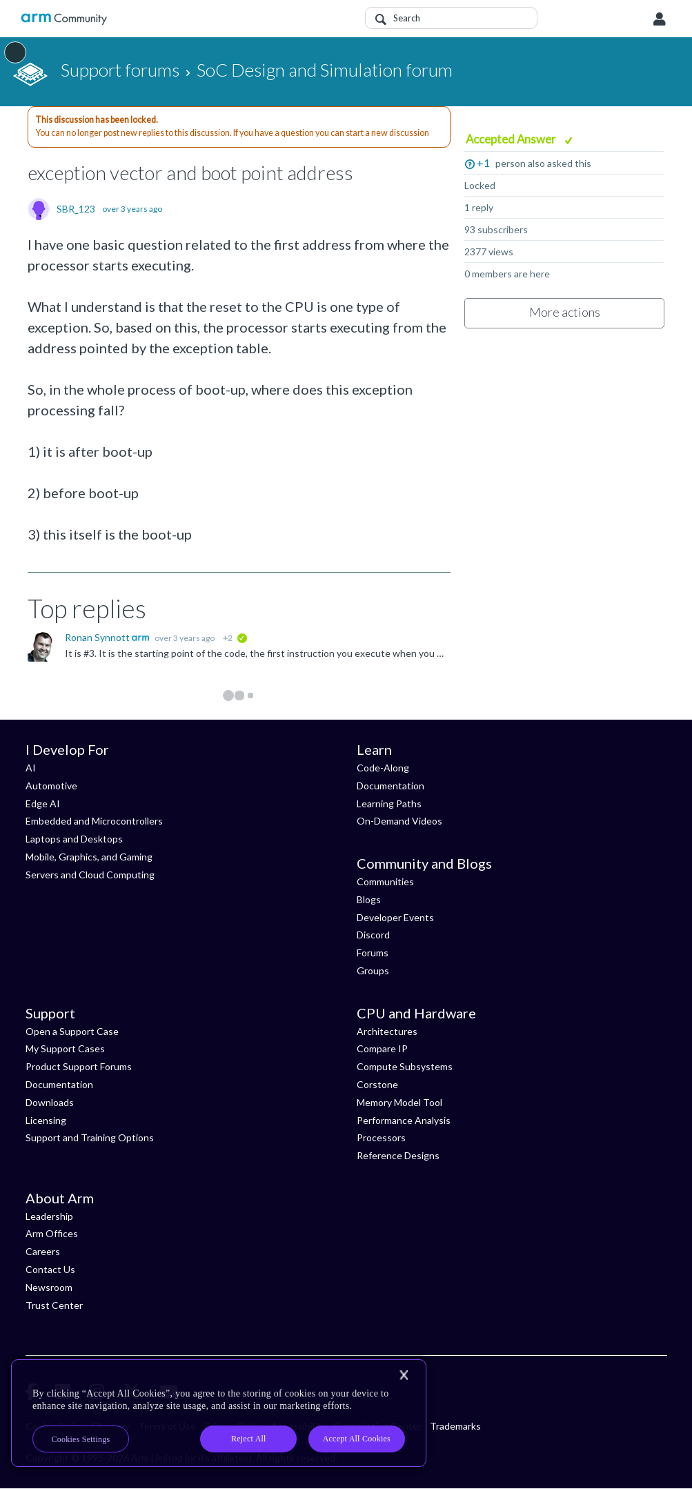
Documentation (390, 785)
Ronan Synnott (98, 637)
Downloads (50, 1102)
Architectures (387, 1031)
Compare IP (382, 1048)
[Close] (403, 1375)
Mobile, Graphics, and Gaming (89, 856)
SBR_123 (76, 209)
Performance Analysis (404, 1120)
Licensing (46, 1120)
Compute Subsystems (405, 1066)
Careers (43, 1251)
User (659, 19)
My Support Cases (65, 1048)
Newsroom (49, 1287)
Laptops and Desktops (74, 839)
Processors (381, 1137)
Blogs (369, 899)
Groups (373, 970)
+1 (483, 162)
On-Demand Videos (399, 821)
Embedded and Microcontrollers (94, 821)
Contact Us (50, 1269)
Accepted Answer (512, 139)
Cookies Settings (81, 1439)
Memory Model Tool (399, 1102)
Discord (373, 934)
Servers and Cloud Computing (90, 874)
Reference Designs (398, 1155)
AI (31, 767)
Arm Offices (52, 1233)
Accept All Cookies (357, 1438)
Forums (372, 952)
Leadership (49, 1216)
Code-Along (383, 767)
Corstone (377, 1084)
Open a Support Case (72, 1031)
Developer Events (395, 917)
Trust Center (54, 1305)
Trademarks (455, 1426)
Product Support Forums (79, 1066)
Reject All (248, 1438)
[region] (218, 1413)
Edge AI (43, 803)
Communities (385, 881)
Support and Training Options (90, 1137)
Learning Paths (389, 803)
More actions (564, 311)
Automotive (51, 785)
